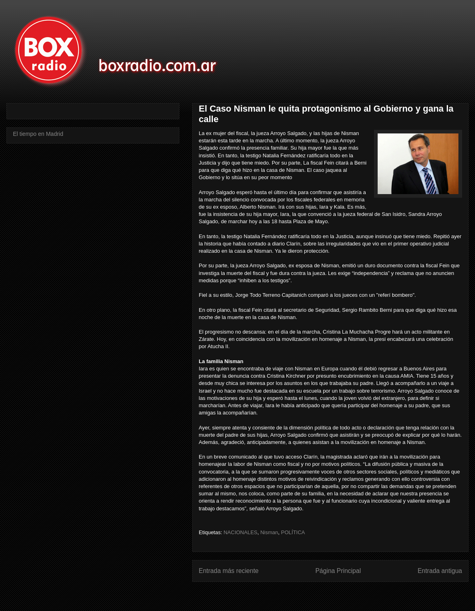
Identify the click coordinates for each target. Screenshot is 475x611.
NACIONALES (240, 532)
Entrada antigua (440, 570)
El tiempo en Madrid (38, 134)
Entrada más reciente (229, 570)
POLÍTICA (293, 532)
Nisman (269, 532)
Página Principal (338, 570)
